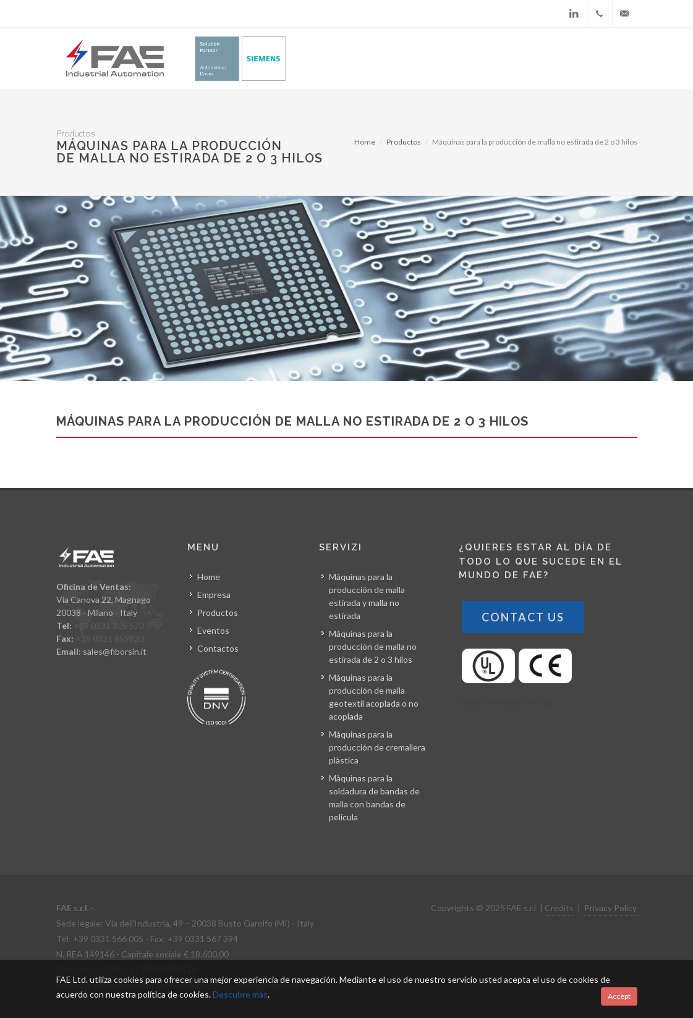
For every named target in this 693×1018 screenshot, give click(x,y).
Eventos (213, 630)
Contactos (218, 648)
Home (364, 141)
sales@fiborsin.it (115, 651)
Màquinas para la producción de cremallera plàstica (377, 747)
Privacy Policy (610, 907)
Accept (619, 996)
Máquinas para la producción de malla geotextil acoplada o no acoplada (374, 696)
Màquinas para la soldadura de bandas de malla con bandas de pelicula (374, 797)
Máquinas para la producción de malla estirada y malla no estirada (367, 596)
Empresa (214, 594)
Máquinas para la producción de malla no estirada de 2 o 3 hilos (373, 646)
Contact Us (523, 617)
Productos (403, 141)
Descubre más (240, 994)
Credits (559, 907)
